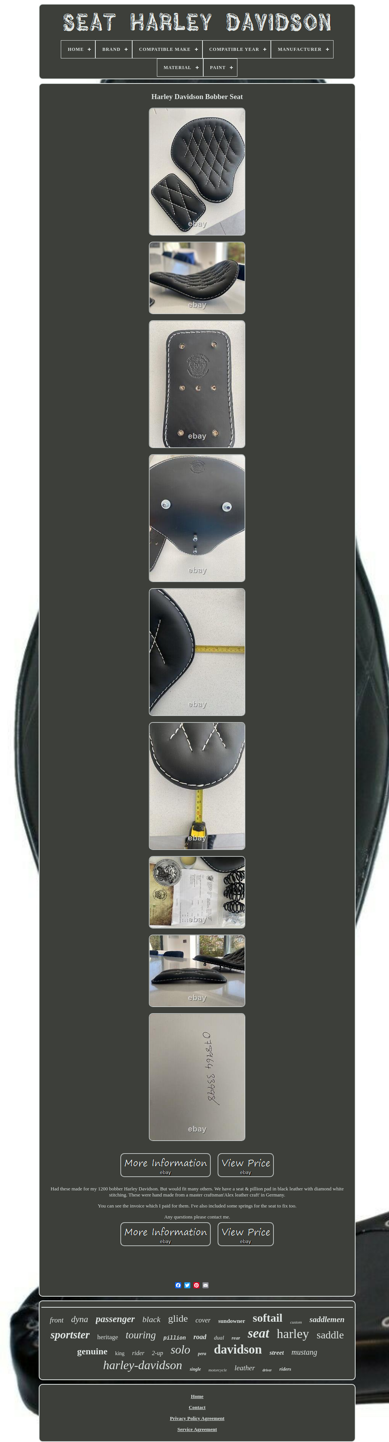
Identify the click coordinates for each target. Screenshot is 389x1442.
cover (202, 1320)
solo (180, 1349)
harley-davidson (142, 1365)
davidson (238, 1349)
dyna (79, 1319)
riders (285, 1369)
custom (296, 1322)
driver (267, 1370)
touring (141, 1335)
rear (236, 1338)
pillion (174, 1338)
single (195, 1369)
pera (202, 1353)
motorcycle (218, 1370)
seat (258, 1333)
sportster (70, 1335)
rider (138, 1353)
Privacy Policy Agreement (197, 1418)
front (56, 1320)
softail (267, 1317)
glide (178, 1318)
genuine (92, 1351)
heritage (107, 1337)
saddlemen (327, 1319)
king (120, 1353)
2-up (157, 1353)
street (276, 1352)
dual (219, 1338)
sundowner (231, 1321)
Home (197, 1396)
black (151, 1319)
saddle (330, 1335)
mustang (304, 1352)
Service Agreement (197, 1429)
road (199, 1337)
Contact (197, 1407)
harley (293, 1334)
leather (244, 1368)
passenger (115, 1319)
